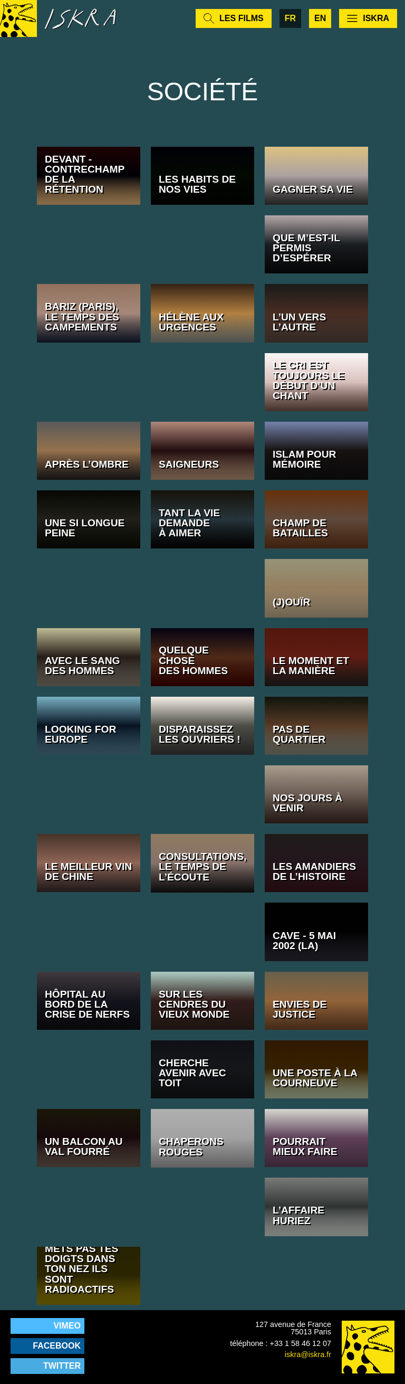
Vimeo (67, 1325)
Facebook (57, 1345)
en (320, 18)
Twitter (62, 1365)
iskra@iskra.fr (308, 1354)
